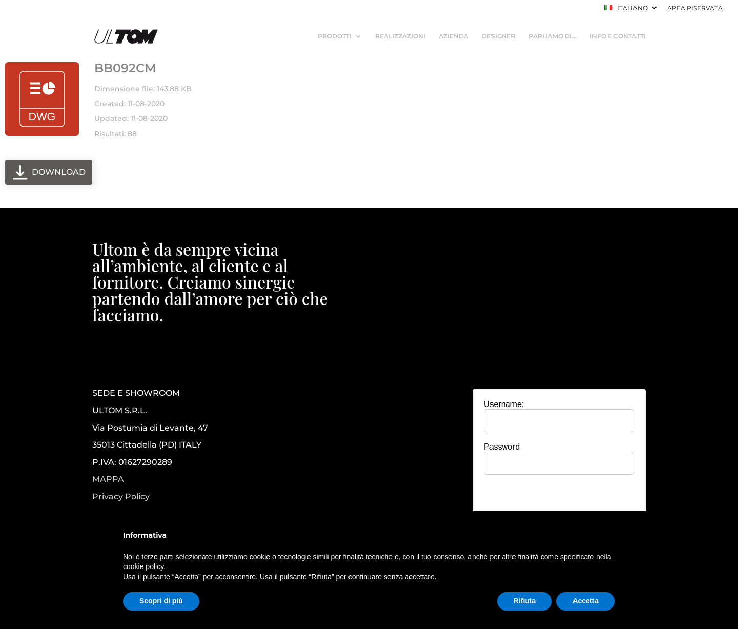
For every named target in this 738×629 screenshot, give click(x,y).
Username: (504, 404)
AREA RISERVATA (695, 8)
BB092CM (125, 67)
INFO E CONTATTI (618, 36)
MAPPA (108, 479)
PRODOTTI (335, 36)
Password (502, 446)
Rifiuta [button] (525, 601)
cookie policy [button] (143, 566)
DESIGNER (499, 36)
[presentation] (559, 502)
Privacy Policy (121, 496)
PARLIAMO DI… (553, 36)
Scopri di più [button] (161, 601)
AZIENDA (453, 36)
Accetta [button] (585, 601)
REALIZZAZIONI (400, 36)
